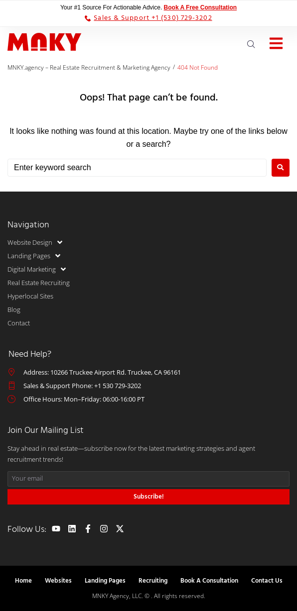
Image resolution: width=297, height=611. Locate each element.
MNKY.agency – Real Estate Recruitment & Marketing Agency (88, 67)
